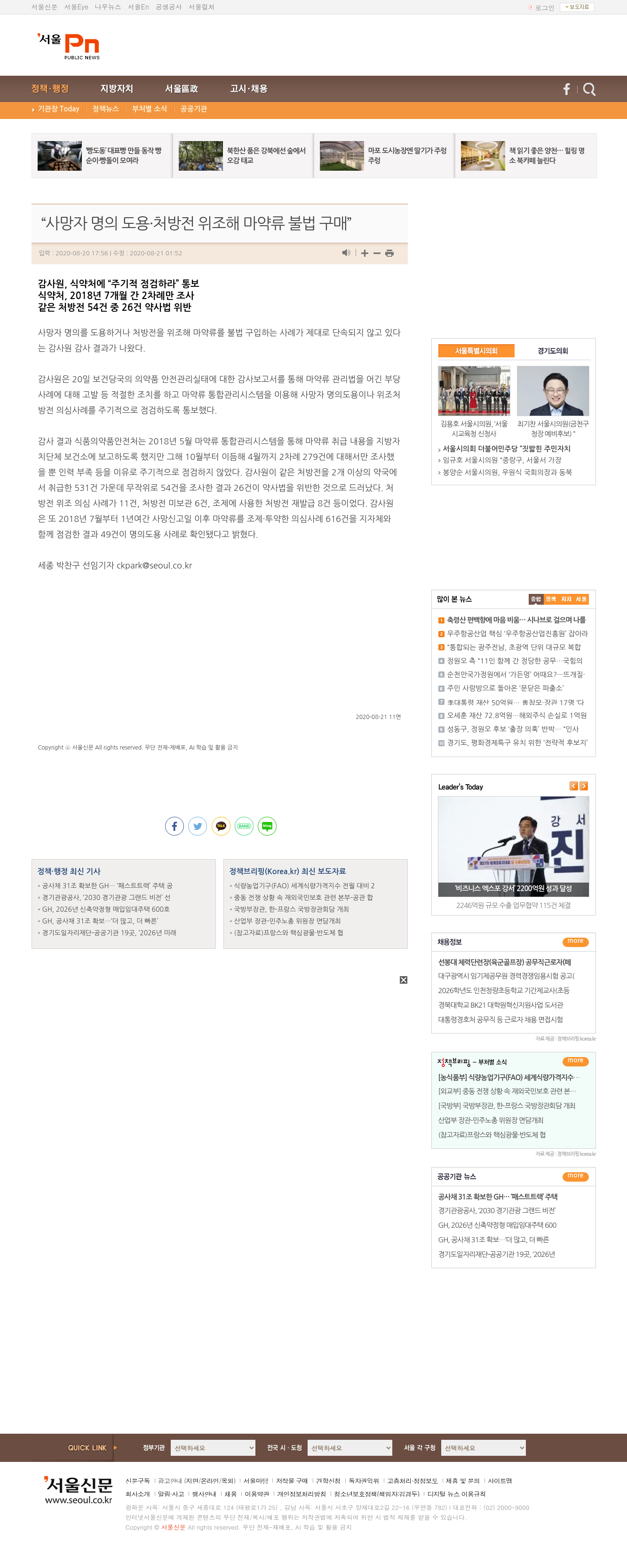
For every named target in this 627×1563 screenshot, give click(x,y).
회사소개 (138, 1494)
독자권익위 (364, 1480)
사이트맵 (500, 1480)
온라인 (209, 1480)
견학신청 (328, 1480)
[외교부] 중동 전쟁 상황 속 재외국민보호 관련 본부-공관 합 (518, 1091)
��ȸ (581, 599)
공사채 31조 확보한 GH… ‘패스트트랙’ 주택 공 (107, 886)
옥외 (227, 1480)
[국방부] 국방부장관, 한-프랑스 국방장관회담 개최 (507, 1105)
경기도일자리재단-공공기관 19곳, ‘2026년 (496, 1254)
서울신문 (45, 6)
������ (576, 1177)
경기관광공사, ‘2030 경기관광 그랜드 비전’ (497, 1210)
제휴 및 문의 (463, 1480)
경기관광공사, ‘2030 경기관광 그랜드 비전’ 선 (106, 897)
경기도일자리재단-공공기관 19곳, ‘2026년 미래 (109, 933)
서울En (138, 6)
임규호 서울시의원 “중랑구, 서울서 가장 (502, 460)
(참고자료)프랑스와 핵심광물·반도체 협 (289, 933)
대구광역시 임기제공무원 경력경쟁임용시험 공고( (506, 975)
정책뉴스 (106, 108)
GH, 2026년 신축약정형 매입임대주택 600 (497, 1225)
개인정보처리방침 (301, 1494)
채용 (230, 1494)
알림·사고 (171, 1494)
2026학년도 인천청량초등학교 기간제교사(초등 (504, 990)
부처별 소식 (149, 108)
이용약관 (257, 1494)
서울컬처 (202, 6)
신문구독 (138, 1480)
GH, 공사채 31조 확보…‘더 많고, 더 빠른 (493, 1239)
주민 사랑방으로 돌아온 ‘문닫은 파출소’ (505, 688)
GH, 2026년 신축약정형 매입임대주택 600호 (106, 909)
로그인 (545, 7)
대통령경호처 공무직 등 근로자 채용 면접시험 (500, 1019)
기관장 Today (58, 108)
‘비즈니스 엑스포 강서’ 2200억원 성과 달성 (513, 888)
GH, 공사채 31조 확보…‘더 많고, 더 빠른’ (100, 921)
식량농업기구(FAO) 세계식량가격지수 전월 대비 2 (304, 886)
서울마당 (255, 1480)
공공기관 (194, 108)
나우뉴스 (108, 6)
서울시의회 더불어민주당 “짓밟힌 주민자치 (507, 448)
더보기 (576, 942)
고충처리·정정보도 (412, 1480)
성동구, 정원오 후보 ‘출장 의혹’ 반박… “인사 (513, 729)
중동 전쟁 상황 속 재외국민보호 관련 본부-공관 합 (303, 897)
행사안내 (204, 1494)
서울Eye (76, 6)
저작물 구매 (292, 1480)
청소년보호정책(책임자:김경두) (376, 1494)
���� (536, 599)
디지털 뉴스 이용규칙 (456, 1494)
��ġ (551, 599)
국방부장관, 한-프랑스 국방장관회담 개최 (291, 909)
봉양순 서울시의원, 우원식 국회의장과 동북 (507, 472)
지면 (192, 1480)
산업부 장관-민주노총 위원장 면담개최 (287, 921)
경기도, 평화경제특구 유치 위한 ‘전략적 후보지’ (517, 742)
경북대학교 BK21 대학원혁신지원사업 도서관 (500, 1005)
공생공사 (169, 6)
